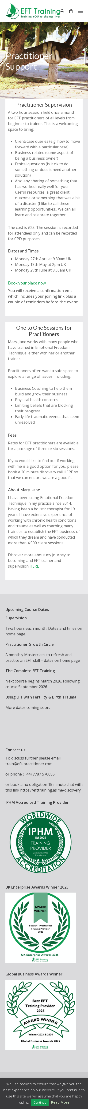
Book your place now (27, 282)
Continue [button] (40, 1102)
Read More (60, 1102)
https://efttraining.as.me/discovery (50, 790)
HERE (34, 566)
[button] (80, 11)
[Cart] (70, 11)
